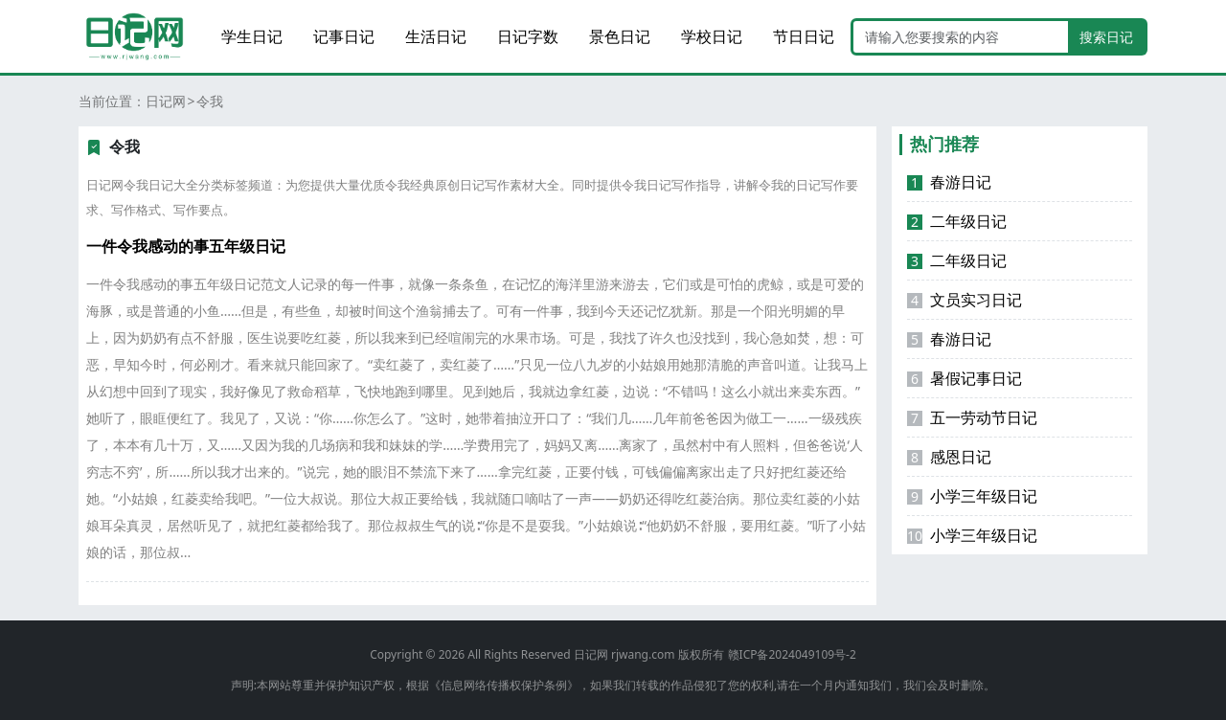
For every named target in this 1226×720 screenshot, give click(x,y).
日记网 (166, 101)
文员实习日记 (964, 299)
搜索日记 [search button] (1106, 37)
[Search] (961, 37)
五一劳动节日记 (972, 417)
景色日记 (619, 36)
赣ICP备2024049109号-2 (792, 654)
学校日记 (711, 36)
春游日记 (949, 181)
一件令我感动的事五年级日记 (185, 246)
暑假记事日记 (964, 378)
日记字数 (527, 36)
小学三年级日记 (972, 495)
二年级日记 (957, 221)
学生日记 (252, 36)
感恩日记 (949, 456)
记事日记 (344, 36)
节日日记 (803, 36)
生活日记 (435, 36)
